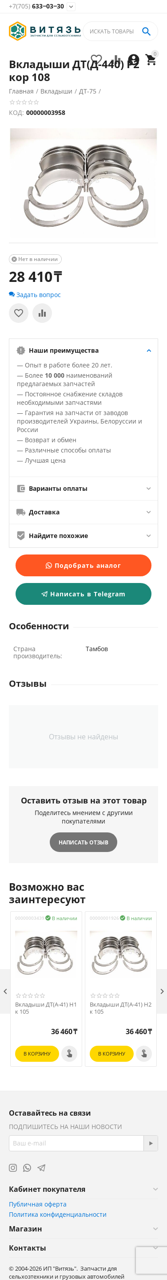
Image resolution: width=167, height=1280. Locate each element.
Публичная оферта (38, 1204)
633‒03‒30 (36, 6)
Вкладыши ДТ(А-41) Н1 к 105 (46, 1008)
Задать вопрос (35, 294)
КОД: (16, 112)
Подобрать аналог (83, 565)
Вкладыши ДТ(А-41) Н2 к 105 (120, 1008)
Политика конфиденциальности (58, 1214)
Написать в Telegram (83, 594)
